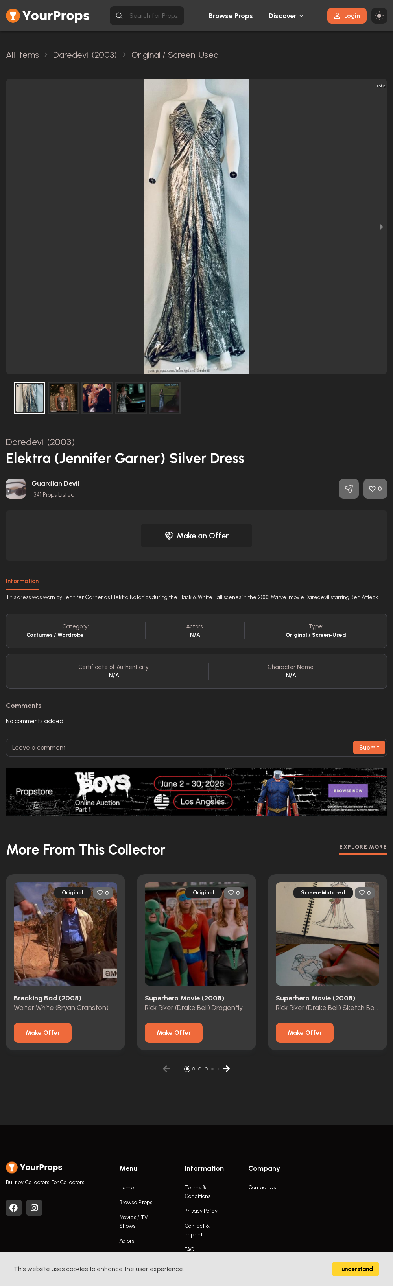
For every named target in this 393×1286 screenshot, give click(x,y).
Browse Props (230, 15)
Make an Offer (196, 535)
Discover (283, 15)
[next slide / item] (381, 226)
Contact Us (262, 1187)
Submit (369, 747)
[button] (177, 368)
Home (126, 1187)
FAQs (191, 1249)
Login (347, 15)
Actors (127, 1241)
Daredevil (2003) (40, 442)
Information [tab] (22, 581)
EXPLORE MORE (363, 847)
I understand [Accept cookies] (355, 1269)
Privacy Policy (201, 1211)
